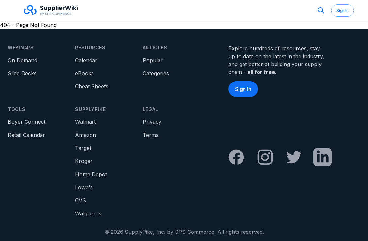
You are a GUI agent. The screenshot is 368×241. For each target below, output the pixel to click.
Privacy (152, 122)
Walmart (85, 122)
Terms (151, 135)
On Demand (22, 60)
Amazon (85, 135)
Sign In (342, 10)
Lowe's (84, 187)
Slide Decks (22, 73)
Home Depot (91, 174)
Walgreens (88, 213)
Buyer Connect (26, 122)
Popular (153, 60)
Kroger (83, 161)
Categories (156, 73)
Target (83, 148)
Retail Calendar (26, 135)
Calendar (86, 60)
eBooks (84, 73)
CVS (80, 200)
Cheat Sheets (91, 86)
